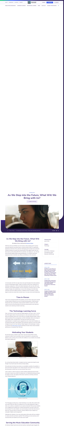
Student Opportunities (51, 5)
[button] (58, 5)
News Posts (12, 230)
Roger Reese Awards (16, 325)
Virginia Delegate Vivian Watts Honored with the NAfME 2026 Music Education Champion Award (50, 293)
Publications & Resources (10, 5)
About (6, 2)
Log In (57, 2)
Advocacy (44, 5)
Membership (11, 2)
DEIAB (39, 5)
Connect (44, 2)
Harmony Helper (29, 243)
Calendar (16, 2)
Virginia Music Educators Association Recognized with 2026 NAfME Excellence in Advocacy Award (50, 283)
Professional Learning (31, 5)
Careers (21, 2)
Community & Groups (21, 5)
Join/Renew (50, 2)
